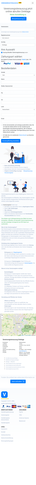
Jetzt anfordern (18, 385)
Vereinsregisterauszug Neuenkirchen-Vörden (15, 367)
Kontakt (3, 432)
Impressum (4, 429)
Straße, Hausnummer (7, 86)
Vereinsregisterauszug (9, 3)
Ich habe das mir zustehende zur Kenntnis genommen (18, 136)
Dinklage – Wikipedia (10, 361)
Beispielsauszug (18, 19)
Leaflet (22, 335)
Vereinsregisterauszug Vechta (12, 368)
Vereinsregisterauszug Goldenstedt (13, 365)
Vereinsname (4, 26)
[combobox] (18, 29)
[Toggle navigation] (33, 2)
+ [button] (2, 315)
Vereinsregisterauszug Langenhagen (13, 363)
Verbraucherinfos (5, 435)
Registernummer (5, 35)
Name (2, 79)
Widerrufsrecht (23, 135)
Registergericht (21, 252)
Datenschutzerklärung (7, 438)
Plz (2, 93)
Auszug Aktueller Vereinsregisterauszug (15, 52)
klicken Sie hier (25, 31)
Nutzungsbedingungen (7, 441)
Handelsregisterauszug (14, 31)
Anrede (3, 72)
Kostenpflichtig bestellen (10, 141)
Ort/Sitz (3, 42)
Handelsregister (5, 422)
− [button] (2, 318)
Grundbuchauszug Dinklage (12, 358)
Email (2, 118)
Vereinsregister (10, 205)
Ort (2, 99)
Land (2, 106)
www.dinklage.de (23, 351)
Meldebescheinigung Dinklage (12, 359)
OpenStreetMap (28, 335)
